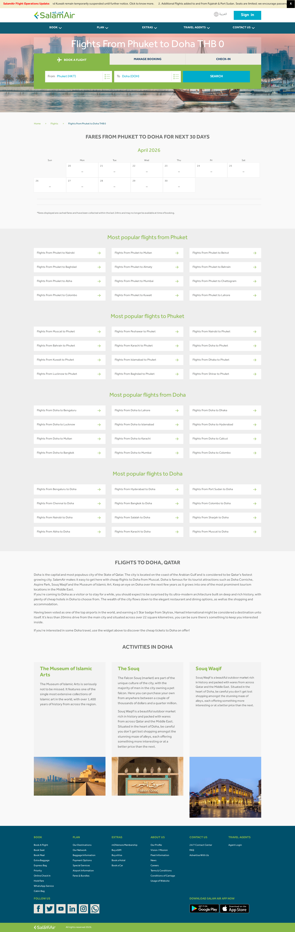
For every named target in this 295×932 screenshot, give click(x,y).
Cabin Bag (39, 891)
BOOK (53, 27)
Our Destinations (82, 845)
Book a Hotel (118, 860)
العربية (220, 14)
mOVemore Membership (124, 845)
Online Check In (42, 876)
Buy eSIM (116, 850)
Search (216, 76)
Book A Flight (41, 845)
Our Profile (156, 845)
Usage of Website (160, 881)
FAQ (191, 850)
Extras (147, 27)
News (154, 860)
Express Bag (40, 866)
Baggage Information (84, 855)
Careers (155, 866)
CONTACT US (242, 27)
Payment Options (82, 860)
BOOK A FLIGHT (71, 60)
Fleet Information (160, 855)
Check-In (223, 59)
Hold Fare (39, 881)
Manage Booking (147, 59)
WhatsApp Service (44, 886)
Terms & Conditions (161, 871)
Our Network (79, 850)
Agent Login (235, 845)
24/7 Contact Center (200, 845)
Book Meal (39, 855)
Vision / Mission (159, 850)
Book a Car (117, 866)
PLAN (100, 27)
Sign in (247, 15)
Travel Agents (195, 27)
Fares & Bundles (81, 876)
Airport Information (83, 871)
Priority (38, 871)
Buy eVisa (117, 855)
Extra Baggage (41, 860)
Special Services (81, 866)
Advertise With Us (199, 855)
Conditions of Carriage (163, 876)
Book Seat (39, 850)
